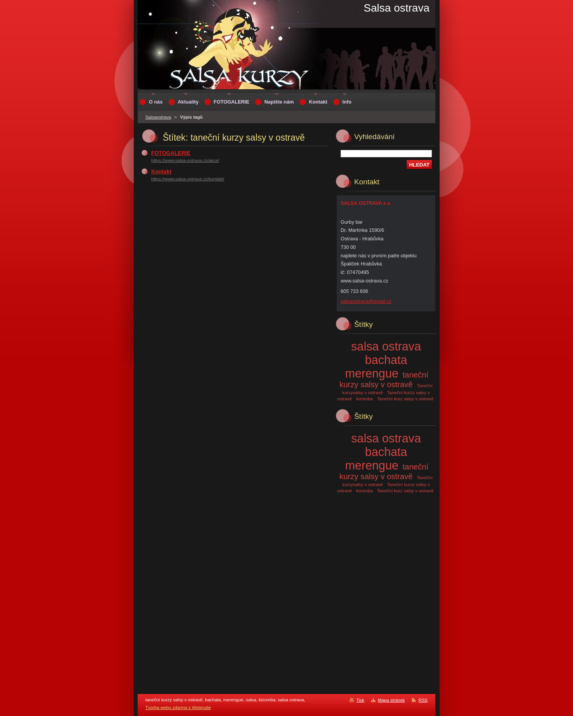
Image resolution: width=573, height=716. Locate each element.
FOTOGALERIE (170, 153)
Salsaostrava (158, 117)
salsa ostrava (386, 346)
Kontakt (161, 171)
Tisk (360, 700)
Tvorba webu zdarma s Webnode (178, 707)
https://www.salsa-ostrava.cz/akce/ (185, 160)
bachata (386, 359)
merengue (372, 373)
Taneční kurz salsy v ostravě (405, 398)
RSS (423, 700)
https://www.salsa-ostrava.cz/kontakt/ (187, 179)
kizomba (364, 398)
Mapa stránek (391, 700)
